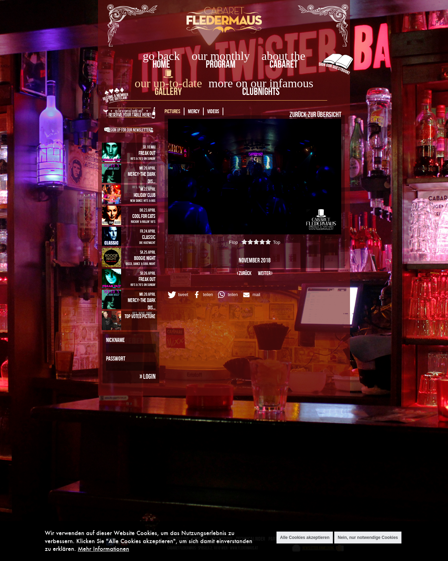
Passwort (115, 358)
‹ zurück (244, 273)
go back (161, 55)
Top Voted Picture (140, 316)
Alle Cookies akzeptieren (304, 537)
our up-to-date (168, 83)
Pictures (172, 111)
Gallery (168, 91)
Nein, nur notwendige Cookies (368, 537)
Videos (213, 111)
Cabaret (284, 64)
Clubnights (261, 91)
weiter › (265, 273)
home (161, 64)
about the (283, 55)
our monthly (221, 55)
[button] (177, 294)
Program (221, 64)
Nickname (115, 340)
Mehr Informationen (103, 548)
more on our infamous (261, 83)
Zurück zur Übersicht (315, 114)
